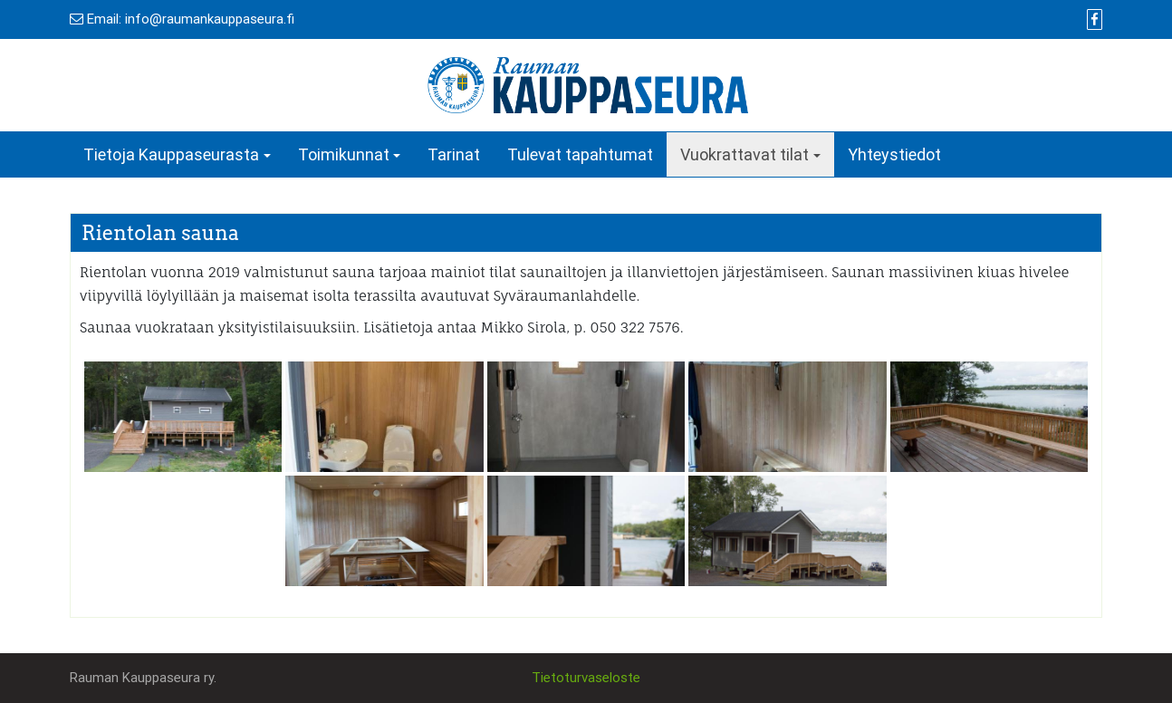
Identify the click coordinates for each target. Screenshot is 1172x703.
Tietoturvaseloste (586, 677)
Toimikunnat (343, 154)
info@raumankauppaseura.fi (209, 19)
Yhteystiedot (894, 154)
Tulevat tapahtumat (580, 154)
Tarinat (453, 154)
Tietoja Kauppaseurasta (171, 154)
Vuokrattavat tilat (744, 154)
